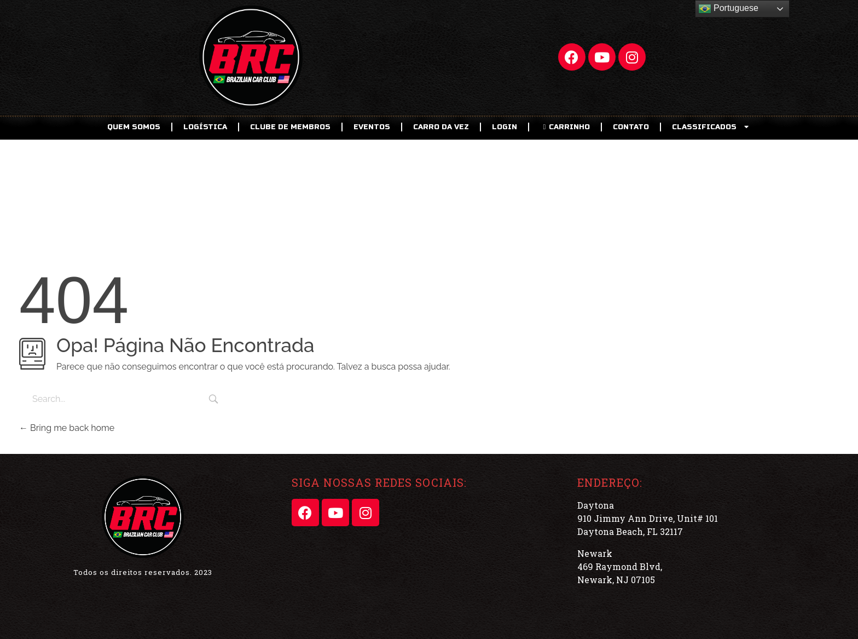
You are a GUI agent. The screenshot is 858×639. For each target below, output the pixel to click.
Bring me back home (66, 428)
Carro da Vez (441, 127)
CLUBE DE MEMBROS (290, 127)
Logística (205, 127)
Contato (631, 127)
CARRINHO (565, 127)
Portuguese (728, 8)
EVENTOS (371, 127)
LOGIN (504, 127)
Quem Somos (133, 127)
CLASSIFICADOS (711, 127)
